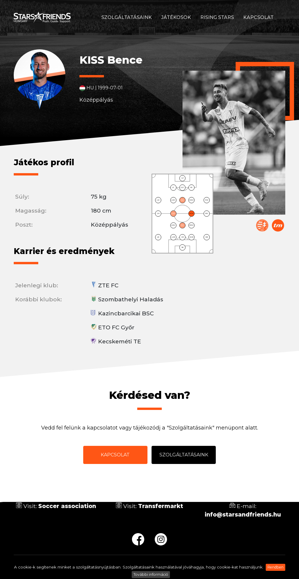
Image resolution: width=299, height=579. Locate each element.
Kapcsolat (258, 17)
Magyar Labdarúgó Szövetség (262, 225)
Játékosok (176, 17)
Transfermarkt (278, 225)
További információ (150, 574)
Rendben (275, 567)
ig (161, 539)
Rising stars (217, 17)
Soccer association (67, 506)
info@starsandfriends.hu (243, 514)
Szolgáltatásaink (126, 17)
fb (138, 539)
